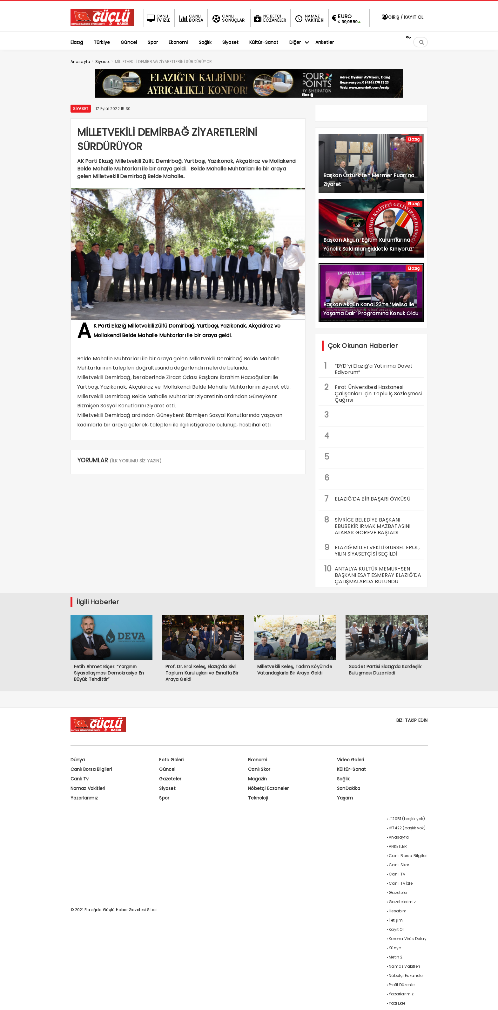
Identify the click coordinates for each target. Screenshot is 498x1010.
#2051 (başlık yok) (407, 818)
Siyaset (80, 108)
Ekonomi (257, 760)
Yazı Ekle (397, 1003)
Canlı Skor (259, 769)
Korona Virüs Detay (408, 938)
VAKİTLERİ (309, 18)
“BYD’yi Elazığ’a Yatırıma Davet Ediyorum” (368, 368)
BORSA (190, 18)
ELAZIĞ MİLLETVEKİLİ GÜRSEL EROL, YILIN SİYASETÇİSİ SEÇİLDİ (372, 549)
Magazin (257, 779)
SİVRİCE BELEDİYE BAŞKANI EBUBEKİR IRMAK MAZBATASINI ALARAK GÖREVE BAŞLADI (367, 525)
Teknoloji (258, 798)
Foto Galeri (171, 760)
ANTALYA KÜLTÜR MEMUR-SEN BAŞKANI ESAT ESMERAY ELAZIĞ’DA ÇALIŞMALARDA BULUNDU (372, 574)
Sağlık (343, 779)
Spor (164, 798)
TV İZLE (157, 18)
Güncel (167, 769)
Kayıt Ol (396, 929)
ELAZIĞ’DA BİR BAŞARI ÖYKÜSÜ (367, 499)
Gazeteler (170, 779)
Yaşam (345, 798)
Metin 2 (395, 957)
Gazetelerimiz (402, 901)
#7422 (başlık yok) (407, 828)
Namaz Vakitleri (88, 788)
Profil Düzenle (401, 984)
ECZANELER (269, 18)
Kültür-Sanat (351, 769)
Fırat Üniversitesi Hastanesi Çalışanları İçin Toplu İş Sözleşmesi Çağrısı (373, 393)
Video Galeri (350, 760)
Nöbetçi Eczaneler (268, 788)
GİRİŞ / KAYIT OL (402, 17)
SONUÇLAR (228, 18)
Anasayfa (399, 837)
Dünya (78, 760)
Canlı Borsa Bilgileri (91, 769)
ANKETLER (398, 846)
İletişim (396, 920)
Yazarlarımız (84, 798)
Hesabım (398, 911)
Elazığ (414, 139)
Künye (395, 948)
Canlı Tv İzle (401, 883)
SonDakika (348, 788)
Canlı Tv (80, 779)
